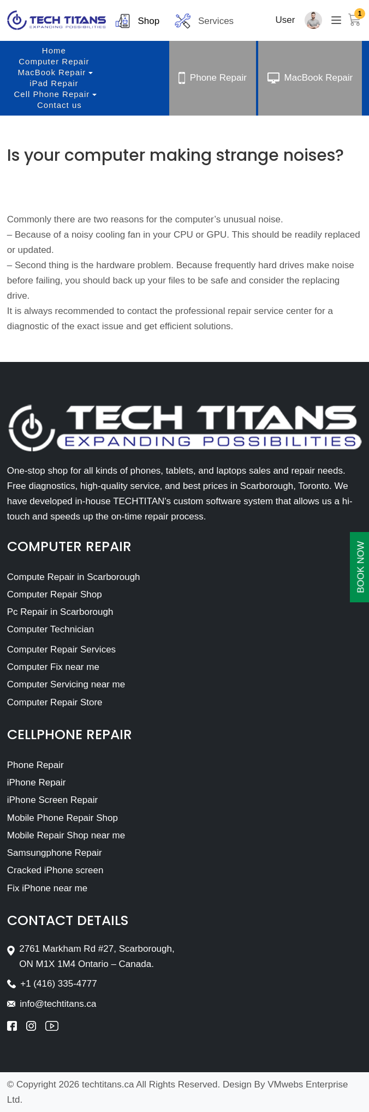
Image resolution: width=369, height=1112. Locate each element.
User (285, 20)
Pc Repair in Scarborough (60, 612)
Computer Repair (54, 61)
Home (54, 50)
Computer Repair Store (55, 702)
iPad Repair (53, 83)
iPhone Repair (36, 782)
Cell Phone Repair (52, 94)
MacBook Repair (51, 72)
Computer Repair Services (61, 649)
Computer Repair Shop (54, 594)
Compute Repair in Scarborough (73, 577)
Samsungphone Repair (54, 853)
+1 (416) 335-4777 (58, 983)
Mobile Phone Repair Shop (62, 818)
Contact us (59, 105)
